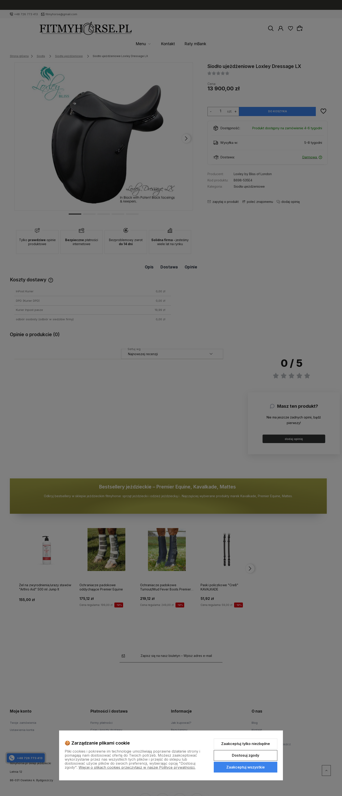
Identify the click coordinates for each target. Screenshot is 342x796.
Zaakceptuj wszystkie (245, 767)
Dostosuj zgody (245, 755)
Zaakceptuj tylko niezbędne (245, 743)
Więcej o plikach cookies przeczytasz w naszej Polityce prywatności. (137, 767)
